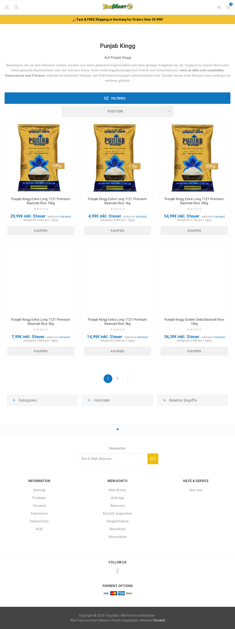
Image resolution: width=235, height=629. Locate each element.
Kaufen (40, 230)
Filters (118, 98)
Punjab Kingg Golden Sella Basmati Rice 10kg (194, 321)
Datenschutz (39, 521)
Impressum (39, 513)
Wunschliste (117, 537)
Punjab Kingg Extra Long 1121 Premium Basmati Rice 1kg (117, 201)
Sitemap (39, 490)
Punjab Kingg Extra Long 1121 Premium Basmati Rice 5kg (117, 321)
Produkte (39, 498)
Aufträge (117, 498)
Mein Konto (117, 490)
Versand (65, 216)
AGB (39, 529)
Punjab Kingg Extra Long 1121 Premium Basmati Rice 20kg (194, 201)
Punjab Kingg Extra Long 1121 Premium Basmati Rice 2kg (40, 321)
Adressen (117, 506)
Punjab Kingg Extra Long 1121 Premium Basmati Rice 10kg (40, 201)
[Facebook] (117, 571)
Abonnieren (152, 458)
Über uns (195, 490)
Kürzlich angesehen (117, 513)
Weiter (127, 378)
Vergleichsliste (118, 521)
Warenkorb (117, 529)
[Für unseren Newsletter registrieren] (112, 458)
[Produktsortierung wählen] (118, 111)
